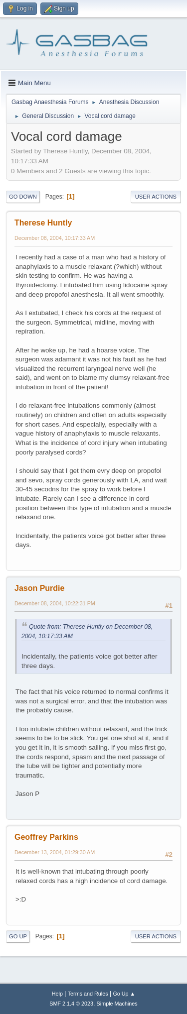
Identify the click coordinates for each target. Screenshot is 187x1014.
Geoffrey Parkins (46, 837)
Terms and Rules (88, 994)
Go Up (18, 936)
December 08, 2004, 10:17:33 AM (54, 238)
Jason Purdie (39, 588)
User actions (156, 197)
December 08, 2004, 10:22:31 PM (54, 603)
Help (57, 994)
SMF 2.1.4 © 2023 (71, 1004)
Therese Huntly (43, 223)
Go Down (23, 197)
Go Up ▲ (124, 994)
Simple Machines (117, 1004)
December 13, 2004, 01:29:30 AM (54, 852)
